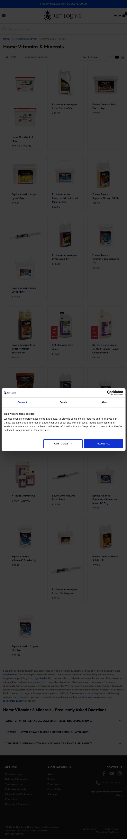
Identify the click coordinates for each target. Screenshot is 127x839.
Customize (63, 443)
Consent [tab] (22, 402)
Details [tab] (64, 402)
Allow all (103, 443)
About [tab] (104, 402)
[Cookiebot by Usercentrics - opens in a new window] (106, 392)
